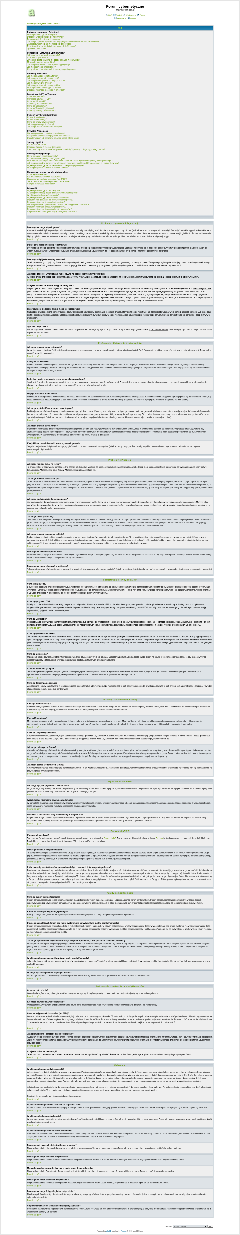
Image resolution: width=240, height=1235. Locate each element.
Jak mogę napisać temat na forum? (42, 76)
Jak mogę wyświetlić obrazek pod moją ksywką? (48, 64)
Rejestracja (120, 18)
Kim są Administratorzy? (38, 117)
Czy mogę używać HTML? (38, 99)
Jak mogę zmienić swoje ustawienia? (43, 55)
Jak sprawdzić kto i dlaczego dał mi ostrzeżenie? (48, 181)
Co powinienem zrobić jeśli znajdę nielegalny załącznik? (52, 211)
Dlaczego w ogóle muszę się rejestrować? (45, 37)
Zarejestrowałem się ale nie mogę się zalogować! (49, 44)
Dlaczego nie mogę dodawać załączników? (46, 202)
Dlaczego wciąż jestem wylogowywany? (44, 39)
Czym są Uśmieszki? (36, 101)
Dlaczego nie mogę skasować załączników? (46, 207)
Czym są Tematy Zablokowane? (41, 110)
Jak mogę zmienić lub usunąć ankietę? (44, 85)
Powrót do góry (34, 239)
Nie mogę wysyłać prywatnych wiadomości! (46, 133)
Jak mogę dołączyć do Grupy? (40, 124)
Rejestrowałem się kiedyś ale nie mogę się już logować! (51, 46)
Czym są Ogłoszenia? (37, 106)
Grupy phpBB (110, 838)
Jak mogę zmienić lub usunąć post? (43, 78)
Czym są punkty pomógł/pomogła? (42, 156)
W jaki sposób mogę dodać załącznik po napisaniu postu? (52, 193)
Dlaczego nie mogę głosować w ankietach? (46, 90)
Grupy (141, 15)
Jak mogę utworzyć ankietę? (39, 83)
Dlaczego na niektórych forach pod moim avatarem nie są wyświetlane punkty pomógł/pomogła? (69, 161)
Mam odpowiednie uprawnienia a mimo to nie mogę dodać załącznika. (58, 204)
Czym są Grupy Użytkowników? (41, 122)
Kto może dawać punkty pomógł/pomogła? (46, 158)
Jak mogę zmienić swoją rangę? (41, 67)
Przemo (159, 838)
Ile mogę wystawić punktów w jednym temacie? (48, 168)
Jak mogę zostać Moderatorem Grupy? (44, 127)
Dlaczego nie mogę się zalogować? (42, 34)
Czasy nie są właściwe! (37, 57)
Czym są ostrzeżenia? (37, 174)
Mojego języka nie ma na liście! (41, 62)
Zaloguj (132, 18)
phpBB (108, 1231)
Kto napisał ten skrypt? (37, 145)
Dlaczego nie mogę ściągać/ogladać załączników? (49, 209)
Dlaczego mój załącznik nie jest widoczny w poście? (50, 200)
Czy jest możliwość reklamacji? (41, 184)
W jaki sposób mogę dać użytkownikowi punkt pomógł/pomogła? (55, 165)
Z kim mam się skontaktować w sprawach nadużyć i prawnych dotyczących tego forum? (66, 149)
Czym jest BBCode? (36, 96)
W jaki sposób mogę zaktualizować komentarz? (48, 197)
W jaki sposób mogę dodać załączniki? (44, 190)
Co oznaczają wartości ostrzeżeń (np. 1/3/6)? (47, 179)
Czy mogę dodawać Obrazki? (40, 103)
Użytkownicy (129, 15)
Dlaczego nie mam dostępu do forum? (44, 87)
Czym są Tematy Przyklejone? (40, 108)
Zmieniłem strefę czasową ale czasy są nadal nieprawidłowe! (54, 60)
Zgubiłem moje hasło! (36, 48)
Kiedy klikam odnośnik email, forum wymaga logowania (51, 69)
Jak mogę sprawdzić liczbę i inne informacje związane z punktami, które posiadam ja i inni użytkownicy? (73, 163)
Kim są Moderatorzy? (36, 120)
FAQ (109, 15)
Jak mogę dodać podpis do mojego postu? (46, 80)
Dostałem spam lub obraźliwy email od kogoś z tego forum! (53, 138)
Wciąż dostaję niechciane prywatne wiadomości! (48, 136)
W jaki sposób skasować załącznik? (43, 195)
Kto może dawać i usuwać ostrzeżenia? (44, 177)
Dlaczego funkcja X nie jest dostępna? (44, 147)
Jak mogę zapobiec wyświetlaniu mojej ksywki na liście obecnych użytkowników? (63, 41)
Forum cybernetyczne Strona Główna (43, 24)
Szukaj (118, 15)
